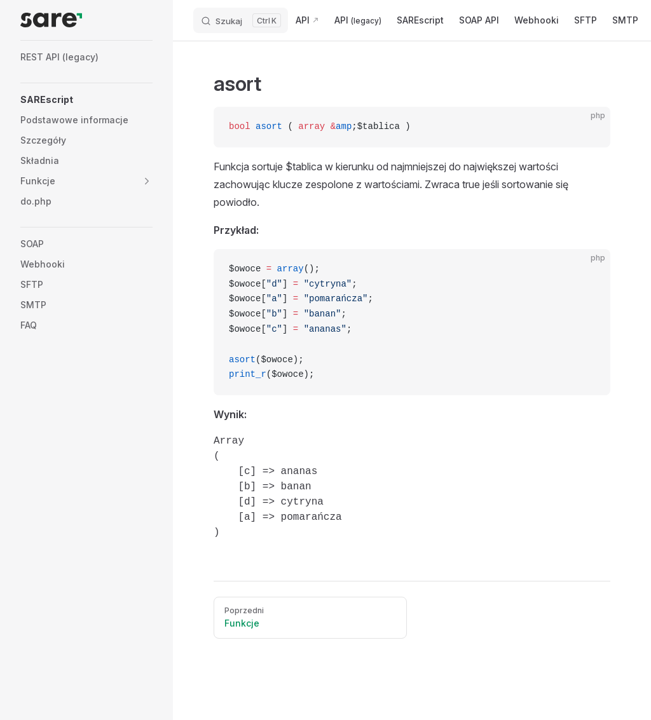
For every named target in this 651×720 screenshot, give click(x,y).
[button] (147, 181)
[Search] (240, 20)
